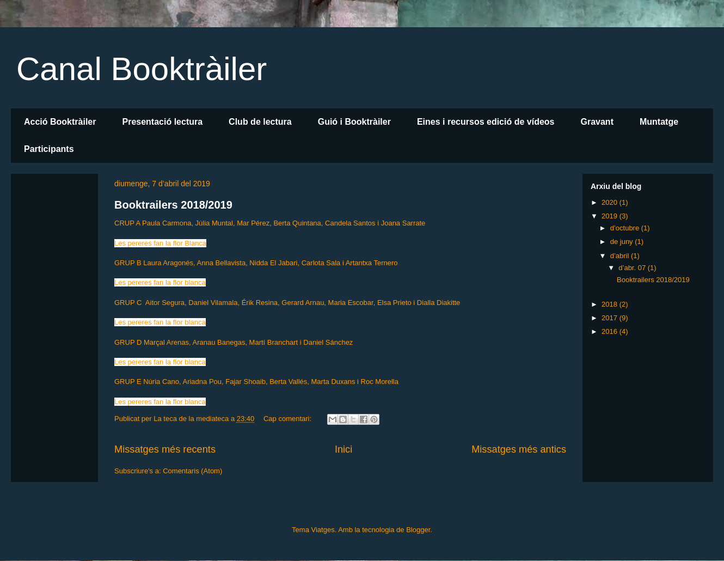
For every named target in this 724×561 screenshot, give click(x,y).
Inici (343, 449)
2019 (610, 216)
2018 (610, 304)
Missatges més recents (165, 449)
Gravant (596, 121)
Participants (49, 149)
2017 (610, 318)
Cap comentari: (288, 418)
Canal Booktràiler (141, 69)
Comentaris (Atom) (192, 471)
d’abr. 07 (633, 268)
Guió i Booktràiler (354, 121)
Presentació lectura (162, 121)
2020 (610, 202)
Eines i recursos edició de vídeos (486, 121)
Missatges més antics (518, 449)
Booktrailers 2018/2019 (173, 205)
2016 (610, 331)
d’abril (620, 256)
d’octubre (625, 228)
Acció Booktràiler (60, 121)
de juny (622, 241)
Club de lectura (260, 121)
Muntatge (659, 121)
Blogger (418, 530)
